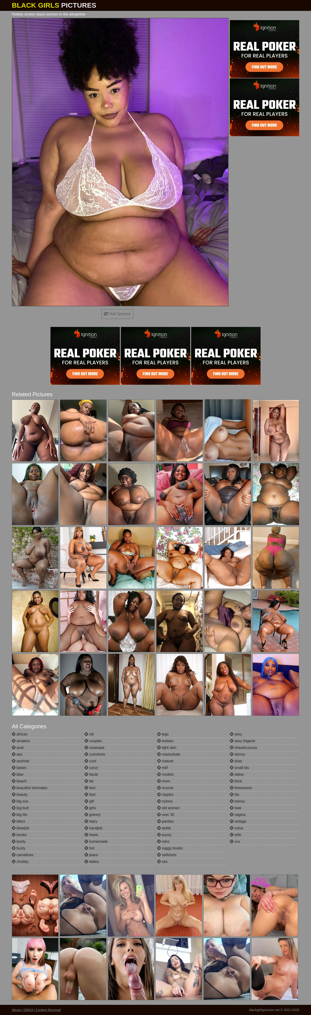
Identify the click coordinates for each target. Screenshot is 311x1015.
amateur (21, 741)
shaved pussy (243, 748)
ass (17, 754)
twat (235, 808)
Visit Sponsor (117, 314)
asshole (20, 761)
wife (235, 835)
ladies (91, 862)
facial (91, 774)
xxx (235, 841)
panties (165, 821)
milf (162, 768)
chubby (20, 862)
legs (163, 734)
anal (18, 748)
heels (91, 835)
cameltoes (22, 855)
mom (163, 781)
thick (236, 781)
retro (163, 841)
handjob (93, 828)
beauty (20, 795)
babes (19, 768)
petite (164, 828)
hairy (90, 821)
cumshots (94, 754)
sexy (236, 734)
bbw (17, 774)
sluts (236, 761)
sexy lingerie (242, 741)
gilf (89, 801)
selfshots (167, 855)
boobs (19, 835)
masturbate (168, 754)
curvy (91, 768)
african (20, 734)
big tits (19, 815)
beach (19, 781)
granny (92, 815)
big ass (20, 801)
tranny (237, 801)
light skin (166, 748)
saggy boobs (170, 848)
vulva (236, 828)
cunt (90, 761)
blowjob (20, 828)
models (165, 774)
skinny (237, 754)
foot (89, 795)
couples (93, 741)
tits (234, 795)
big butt (20, 808)
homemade (96, 841)
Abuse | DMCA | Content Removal (36, 1010)
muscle (165, 788)
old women (168, 808)
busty (18, 848)
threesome (241, 788)
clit (89, 734)
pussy (164, 835)
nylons (165, 801)
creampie (94, 748)
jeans (91, 855)
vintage (238, 821)
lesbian (165, 741)
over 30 (165, 815)
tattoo (237, 774)
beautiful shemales (29, 788)
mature (165, 761)
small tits (239, 768)
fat (88, 781)
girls (90, 808)
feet (89, 788)
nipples (165, 795)
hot (89, 848)
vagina (238, 815)
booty (19, 841)
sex (162, 862)
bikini (18, 821)
